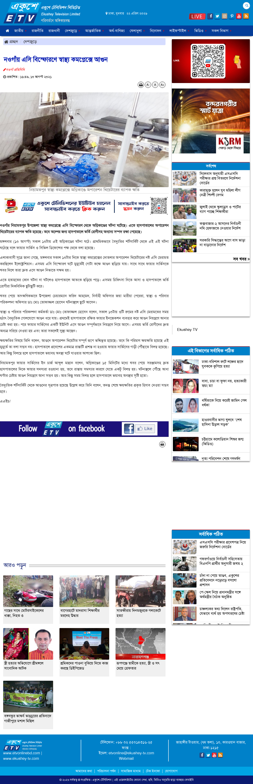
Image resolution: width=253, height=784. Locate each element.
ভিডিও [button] (200, 30)
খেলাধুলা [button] (137, 30)
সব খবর (241, 259)
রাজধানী (54, 30)
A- (148, 85)
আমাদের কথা (84, 771)
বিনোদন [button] (157, 30)
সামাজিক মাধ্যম (131, 771)
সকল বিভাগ (221, 30)
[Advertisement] (84, 509)
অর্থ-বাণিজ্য (117, 30)
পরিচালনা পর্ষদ (106, 771)
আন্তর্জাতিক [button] (94, 30)
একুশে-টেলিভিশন (102, 780)
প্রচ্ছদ (11, 41)
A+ (162, 85)
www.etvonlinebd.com (21, 753)
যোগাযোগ (171, 771)
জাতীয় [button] (20, 30)
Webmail (126, 758)
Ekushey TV (187, 329)
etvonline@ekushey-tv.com (131, 753)
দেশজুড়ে (30, 41)
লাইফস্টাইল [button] (179, 30)
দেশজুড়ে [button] (72, 30)
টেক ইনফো (153, 771)
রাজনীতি (37, 30)
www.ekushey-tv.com (21, 758)
